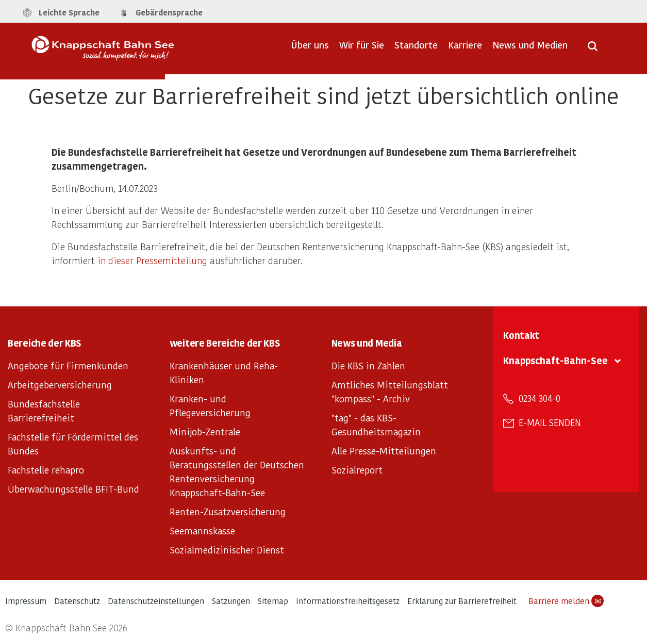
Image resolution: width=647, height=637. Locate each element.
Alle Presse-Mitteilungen (383, 450)
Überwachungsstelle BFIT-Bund (73, 488)
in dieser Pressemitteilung (152, 260)
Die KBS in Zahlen (368, 365)
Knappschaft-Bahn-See (555, 360)
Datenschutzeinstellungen (156, 601)
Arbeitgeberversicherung (60, 384)
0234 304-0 (539, 398)
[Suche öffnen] (593, 49)
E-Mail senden (550, 422)
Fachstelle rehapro (46, 469)
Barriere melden (566, 601)
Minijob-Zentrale (205, 431)
